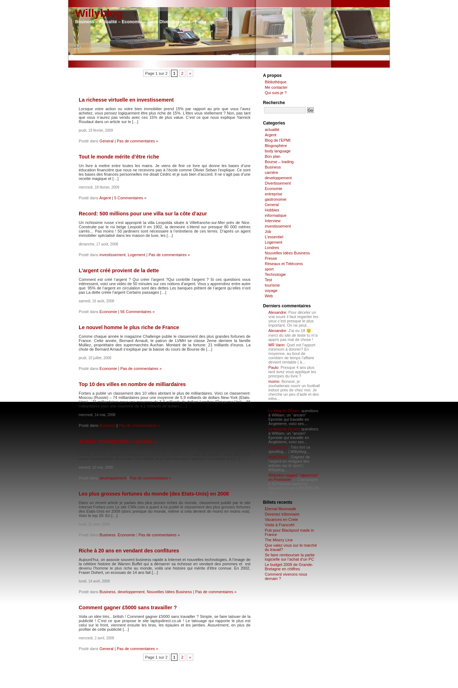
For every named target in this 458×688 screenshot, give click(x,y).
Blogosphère (276, 145)
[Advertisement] (229, 57)
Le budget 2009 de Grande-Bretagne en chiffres (289, 566)
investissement (112, 255)
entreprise (273, 194)
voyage (271, 290)
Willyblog (99, 13)
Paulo (273, 367)
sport (269, 269)
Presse (271, 258)
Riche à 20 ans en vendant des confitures (129, 550)
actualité (272, 129)
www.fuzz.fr (278, 447)
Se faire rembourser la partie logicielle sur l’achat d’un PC (290, 557)
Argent (105, 198)
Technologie (275, 274)
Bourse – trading (279, 162)
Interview (273, 221)
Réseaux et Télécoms (284, 264)
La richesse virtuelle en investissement (126, 100)
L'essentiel (274, 237)
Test (268, 280)
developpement (112, 478)
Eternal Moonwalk (280, 509)
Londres (272, 247)
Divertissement (278, 183)
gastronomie (276, 199)
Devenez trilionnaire (282, 514)
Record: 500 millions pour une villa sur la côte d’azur (143, 213)
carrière (271, 172)
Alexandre (277, 312)
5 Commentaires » (130, 198)
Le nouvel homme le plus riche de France (129, 327)
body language (278, 151)
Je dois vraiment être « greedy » (118, 441)
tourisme (272, 285)
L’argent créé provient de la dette (119, 270)
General (106, 141)
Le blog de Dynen (283, 411)
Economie (108, 311)
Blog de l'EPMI (278, 140)
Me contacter (276, 87)
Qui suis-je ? (276, 93)
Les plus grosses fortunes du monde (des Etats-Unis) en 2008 (154, 494)
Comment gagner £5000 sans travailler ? (128, 607)
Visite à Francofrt (279, 525)
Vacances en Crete (281, 519)
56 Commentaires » (137, 311)
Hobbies (272, 210)
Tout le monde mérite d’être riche (119, 157)
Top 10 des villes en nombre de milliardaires (132, 384)
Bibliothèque (276, 82)
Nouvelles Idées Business (169, 592)
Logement (136, 255)
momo (273, 381)
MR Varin (276, 345)
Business (107, 425)
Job (268, 231)
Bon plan (272, 156)
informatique (276, 215)
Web (269, 296)
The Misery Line (279, 540)
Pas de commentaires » (137, 141)
